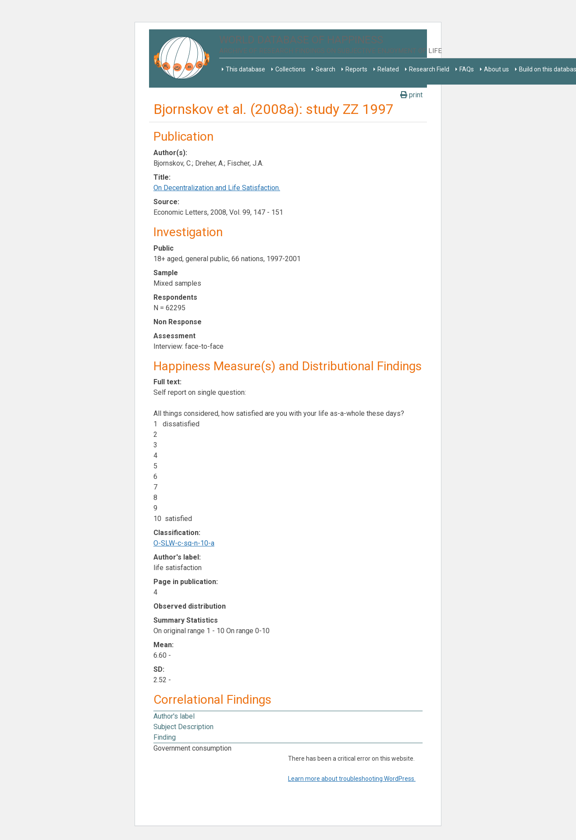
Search (325, 69)
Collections (290, 69)
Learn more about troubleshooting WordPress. (352, 778)
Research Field (429, 69)
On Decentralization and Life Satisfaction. (216, 188)
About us (496, 69)
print (411, 95)
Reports (356, 69)
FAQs (466, 69)
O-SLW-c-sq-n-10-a (183, 543)
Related (388, 69)
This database (245, 69)
